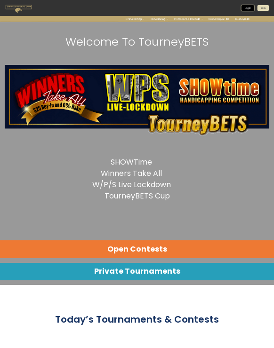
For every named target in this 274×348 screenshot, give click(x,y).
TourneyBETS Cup (137, 195)
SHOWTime (131, 162)
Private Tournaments (137, 271)
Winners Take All (131, 173)
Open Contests (137, 249)
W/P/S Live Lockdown (131, 184)
